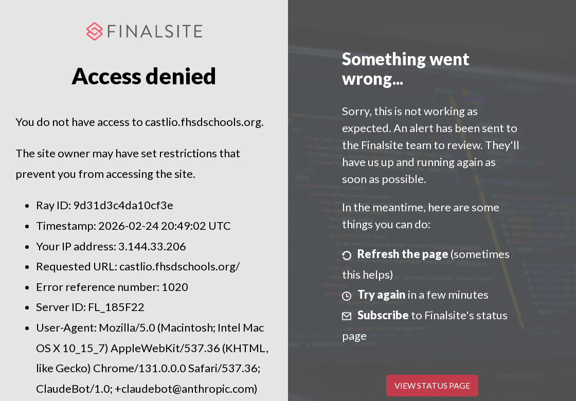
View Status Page (432, 385)
